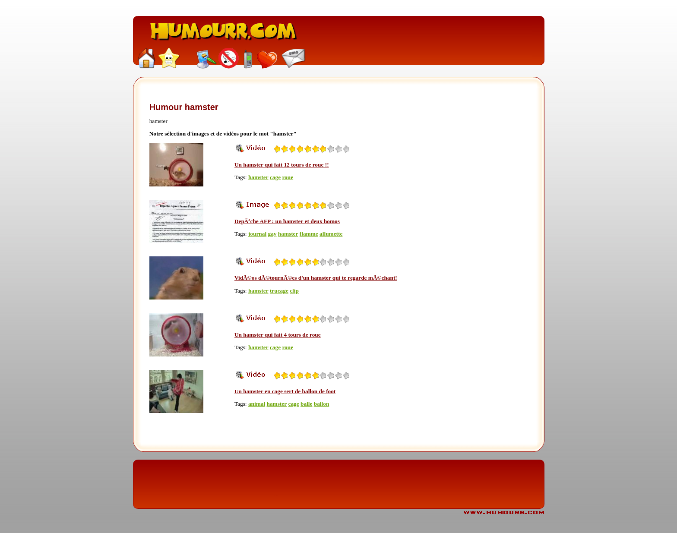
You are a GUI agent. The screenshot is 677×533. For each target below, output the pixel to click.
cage (275, 177)
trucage (279, 290)
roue (287, 177)
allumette (331, 233)
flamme (309, 233)
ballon (321, 404)
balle (306, 404)
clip (294, 290)
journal (257, 233)
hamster (258, 177)
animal (256, 404)
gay (272, 233)
